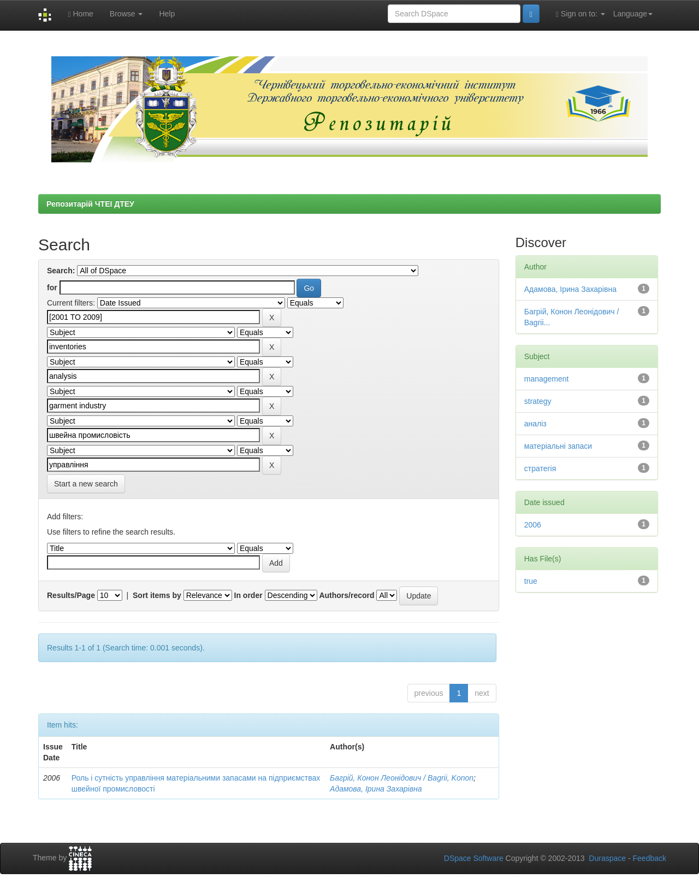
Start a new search (86, 483)
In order (248, 595)
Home (80, 14)
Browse (126, 13)
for (52, 287)
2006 (532, 524)
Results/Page (71, 595)
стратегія (540, 468)
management (546, 378)
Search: (61, 270)
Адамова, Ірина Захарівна (376, 788)
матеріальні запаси (558, 446)
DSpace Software (473, 858)
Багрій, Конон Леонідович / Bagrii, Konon (401, 777)
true (530, 581)
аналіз (535, 423)
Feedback (649, 858)
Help (167, 13)
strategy (538, 401)
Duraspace (607, 858)
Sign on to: (580, 14)
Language (633, 13)
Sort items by (157, 595)
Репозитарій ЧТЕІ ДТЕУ (90, 204)
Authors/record (346, 595)
